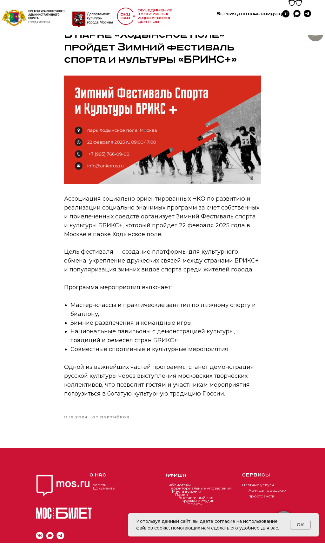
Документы (104, 491)
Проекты (193, 506)
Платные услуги (258, 487)
